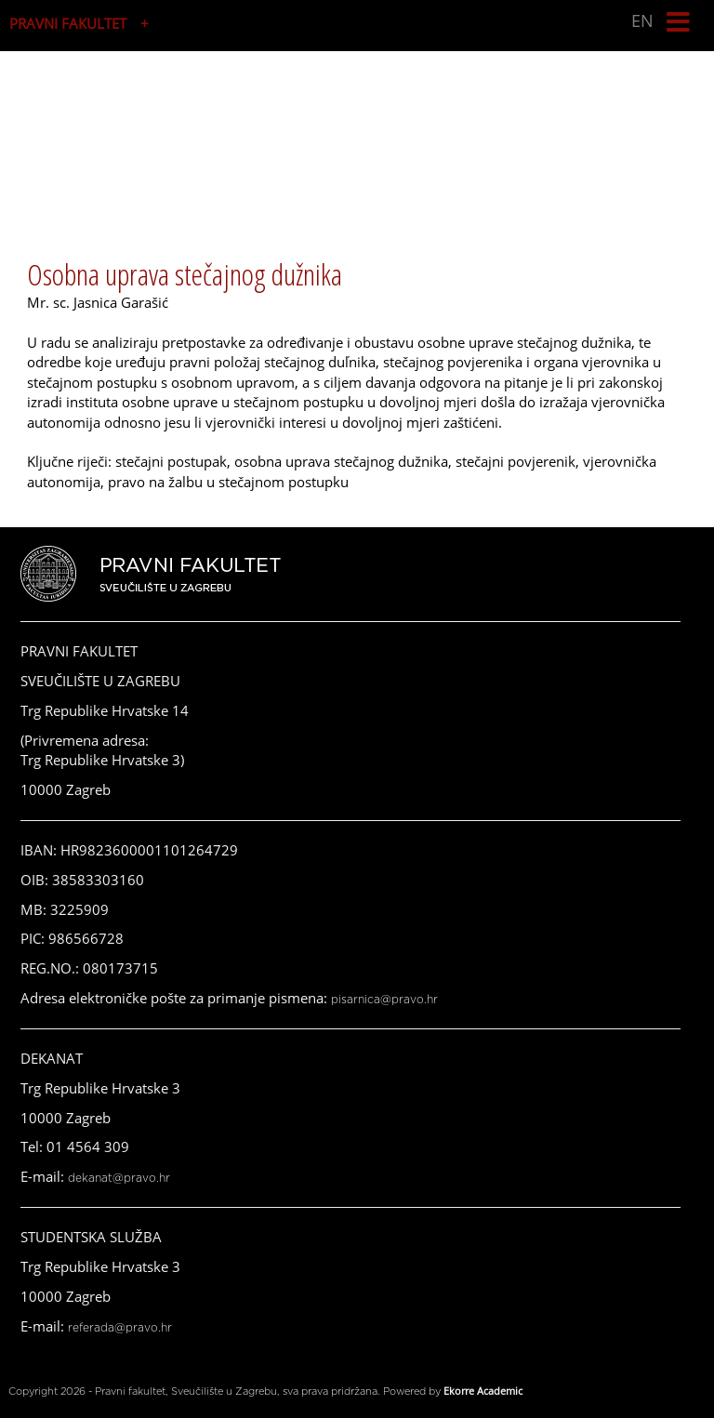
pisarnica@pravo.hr (384, 999)
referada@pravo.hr (120, 1327)
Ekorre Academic (482, 1391)
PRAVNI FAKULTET (67, 23)
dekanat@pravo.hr (119, 1178)
